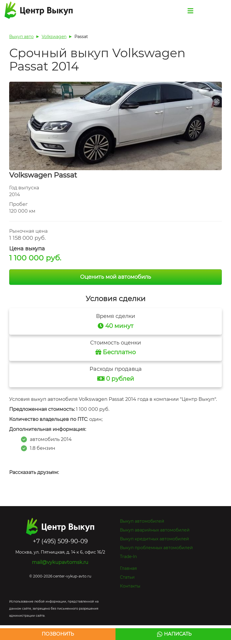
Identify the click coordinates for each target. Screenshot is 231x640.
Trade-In (128, 556)
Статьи (127, 577)
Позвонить (58, 634)
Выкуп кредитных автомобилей (154, 538)
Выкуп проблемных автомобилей (156, 547)
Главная (128, 568)
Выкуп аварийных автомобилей (155, 530)
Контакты (130, 586)
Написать (177, 634)
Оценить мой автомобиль (115, 277)
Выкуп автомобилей (142, 521)
